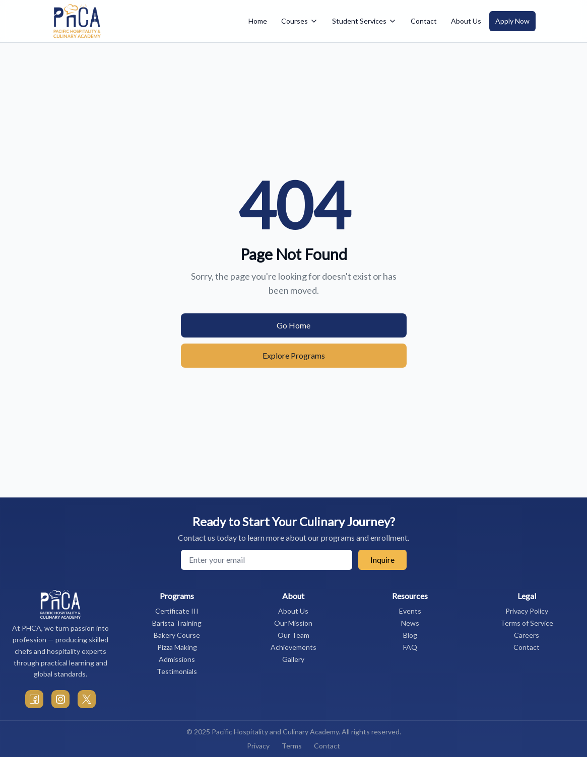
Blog (410, 635)
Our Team (293, 635)
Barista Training (177, 623)
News (410, 623)
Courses (299, 21)
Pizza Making (177, 647)
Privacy (258, 745)
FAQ (410, 647)
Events (410, 611)
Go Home (293, 325)
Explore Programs (294, 355)
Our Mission (293, 623)
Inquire (382, 559)
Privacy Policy (526, 611)
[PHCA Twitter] (87, 699)
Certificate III (177, 611)
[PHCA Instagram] (60, 699)
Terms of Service (526, 623)
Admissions (177, 659)
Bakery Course (177, 635)
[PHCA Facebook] (34, 699)
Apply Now (512, 21)
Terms (292, 745)
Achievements (293, 647)
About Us (466, 21)
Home (257, 21)
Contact (424, 21)
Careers (526, 635)
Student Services (364, 21)
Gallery (293, 659)
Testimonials (177, 671)
